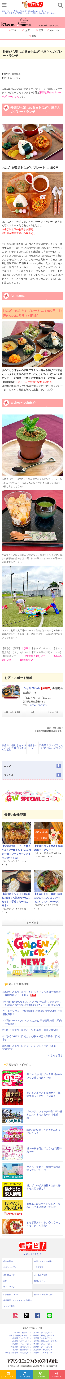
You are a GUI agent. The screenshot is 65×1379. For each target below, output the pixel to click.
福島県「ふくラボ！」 (22, 1338)
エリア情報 (40, 1374)
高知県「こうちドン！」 (43, 1353)
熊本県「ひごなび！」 (43, 1333)
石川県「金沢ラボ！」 (22, 1350)
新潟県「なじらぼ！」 (43, 1338)
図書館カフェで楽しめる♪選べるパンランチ (51, 746)
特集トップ (32, 746)
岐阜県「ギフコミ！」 (22, 1341)
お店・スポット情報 (12, 712)
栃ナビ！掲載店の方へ (43, 1294)
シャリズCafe (31, 688)
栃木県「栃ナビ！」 (23, 1333)
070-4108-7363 (38, 705)
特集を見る (57, 1374)
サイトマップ (9, 1287)
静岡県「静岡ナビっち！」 (20, 1335)
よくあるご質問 (40, 1275)
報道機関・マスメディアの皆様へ (17, 1300)
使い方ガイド (9, 1275)
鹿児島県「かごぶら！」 (43, 1350)
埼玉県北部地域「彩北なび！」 (18, 1353)
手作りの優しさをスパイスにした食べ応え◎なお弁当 (14, 748)
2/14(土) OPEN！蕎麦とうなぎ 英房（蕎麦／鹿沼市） (31, 1030)
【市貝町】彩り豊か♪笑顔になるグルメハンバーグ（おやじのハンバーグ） (48, 897)
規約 (5, 1281)
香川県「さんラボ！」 (43, 1344)
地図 (32, 712)
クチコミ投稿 (53, 712)
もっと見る (55, 1055)
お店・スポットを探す (8, 1374)
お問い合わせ (39, 1281)
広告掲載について (11, 1294)
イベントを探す (24, 1374)
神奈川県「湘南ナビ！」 (21, 1347)
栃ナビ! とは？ (32, 1254)
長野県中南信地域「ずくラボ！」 (47, 1341)
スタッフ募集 (9, 1306)
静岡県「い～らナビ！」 (43, 1347)
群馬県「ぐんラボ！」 (22, 1344)
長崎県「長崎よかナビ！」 (44, 1335)
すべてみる (33, 922)
